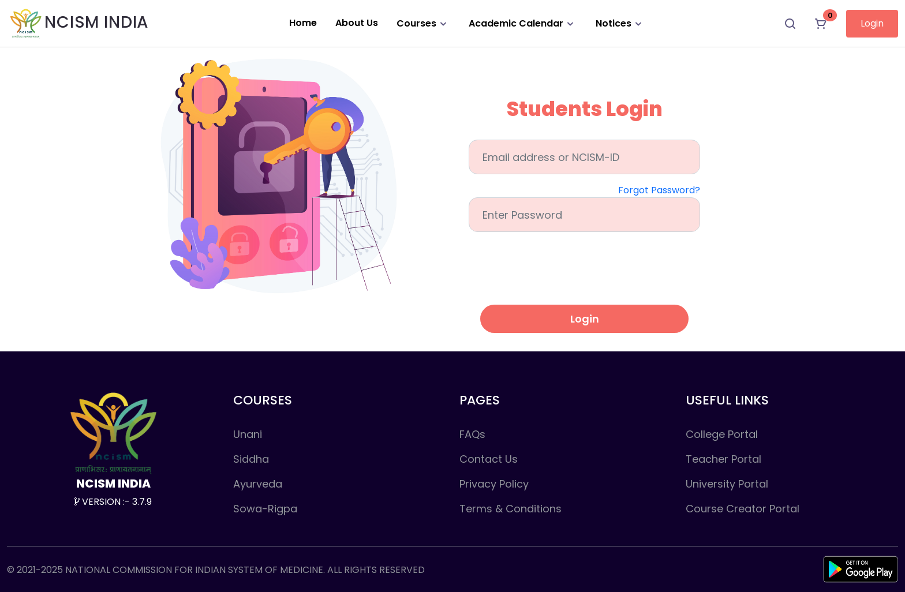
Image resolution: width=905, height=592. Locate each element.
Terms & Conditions (510, 508)
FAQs (472, 434)
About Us (356, 22)
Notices (620, 23)
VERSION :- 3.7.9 (113, 501)
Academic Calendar (523, 23)
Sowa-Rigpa (265, 508)
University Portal (727, 484)
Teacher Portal (723, 459)
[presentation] (584, 272)
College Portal (722, 434)
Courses (423, 23)
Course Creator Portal (742, 508)
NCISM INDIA (78, 23)
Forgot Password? (659, 190)
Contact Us (488, 459)
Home (303, 22)
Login (872, 23)
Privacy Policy (494, 484)
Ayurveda (257, 484)
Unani (247, 434)
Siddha (251, 459)
